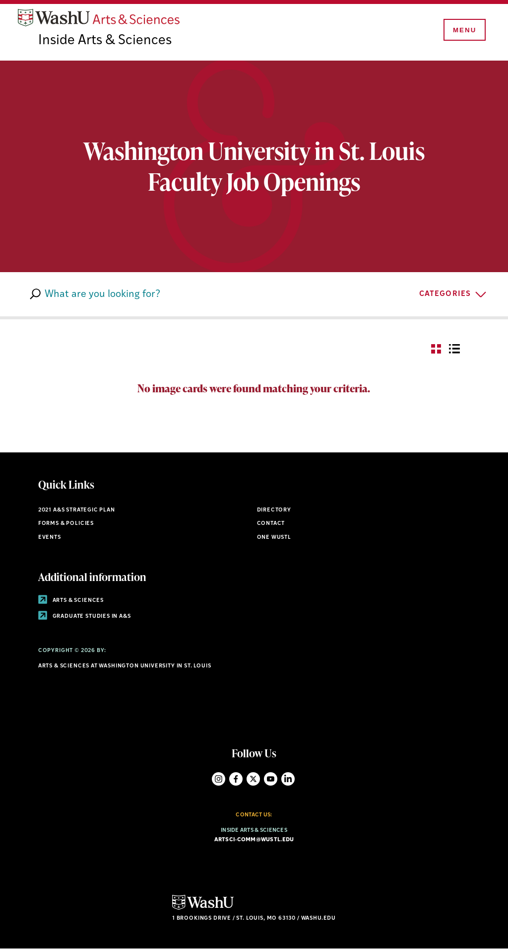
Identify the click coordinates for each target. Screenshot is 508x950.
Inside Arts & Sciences (106, 42)
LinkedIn (288, 780)
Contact (271, 525)
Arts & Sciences (71, 601)
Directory (274, 511)
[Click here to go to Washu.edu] (203, 909)
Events (49, 539)
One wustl (274, 539)
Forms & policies (66, 525)
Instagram (218, 780)
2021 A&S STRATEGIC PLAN (76, 511)
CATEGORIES (445, 295)
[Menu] (463, 31)
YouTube (270, 780)
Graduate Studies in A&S (84, 617)
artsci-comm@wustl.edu (254, 841)
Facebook (236, 780)
